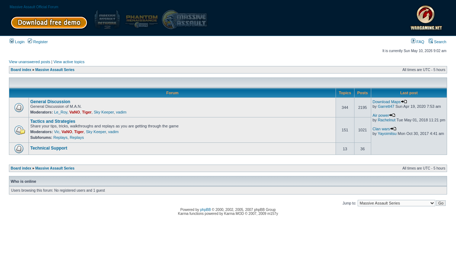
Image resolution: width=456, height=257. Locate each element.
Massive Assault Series (54, 70)
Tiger (87, 112)
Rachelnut (386, 120)
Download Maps (390, 102)
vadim (121, 112)
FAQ (417, 42)
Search (437, 42)
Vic (56, 132)
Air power (384, 115)
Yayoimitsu (387, 133)
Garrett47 (386, 106)
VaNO (74, 112)
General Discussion (50, 101)
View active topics (68, 62)
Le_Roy (60, 112)
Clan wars (385, 129)
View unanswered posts (29, 62)
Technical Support (48, 148)
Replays (60, 137)
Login (17, 42)
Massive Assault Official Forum (34, 7)
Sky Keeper (104, 112)
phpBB (205, 210)
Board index (21, 70)
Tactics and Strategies (53, 121)
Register (38, 42)
